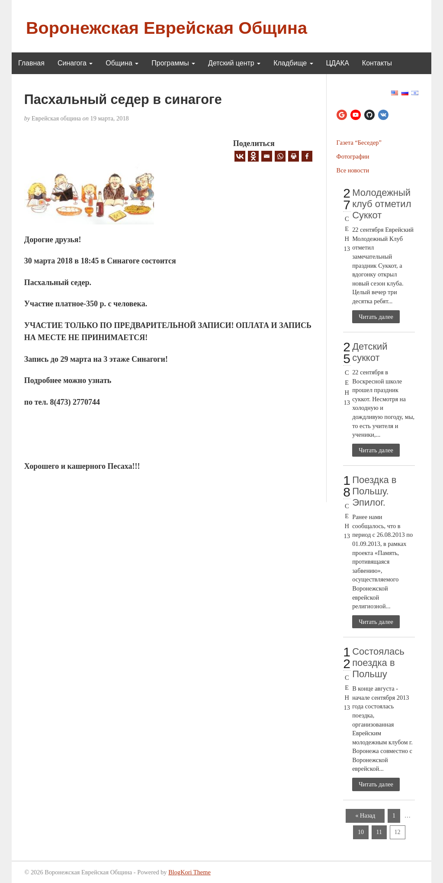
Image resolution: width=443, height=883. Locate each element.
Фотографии (353, 156)
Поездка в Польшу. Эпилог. (374, 491)
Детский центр (234, 63)
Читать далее (376, 316)
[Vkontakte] (240, 156)
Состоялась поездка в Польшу (378, 662)
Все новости (353, 170)
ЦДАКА (337, 63)
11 (379, 832)
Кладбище (293, 63)
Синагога (75, 63)
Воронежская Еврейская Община (166, 27)
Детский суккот (369, 352)
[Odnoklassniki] (253, 156)
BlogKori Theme (189, 872)
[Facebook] (307, 156)
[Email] (267, 156)
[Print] (293, 156)
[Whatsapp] (280, 156)
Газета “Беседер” (359, 142)
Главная (31, 63)
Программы (173, 63)
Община (122, 63)
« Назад (366, 815)
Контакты (377, 63)
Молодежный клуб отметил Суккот (381, 204)
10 (361, 832)
